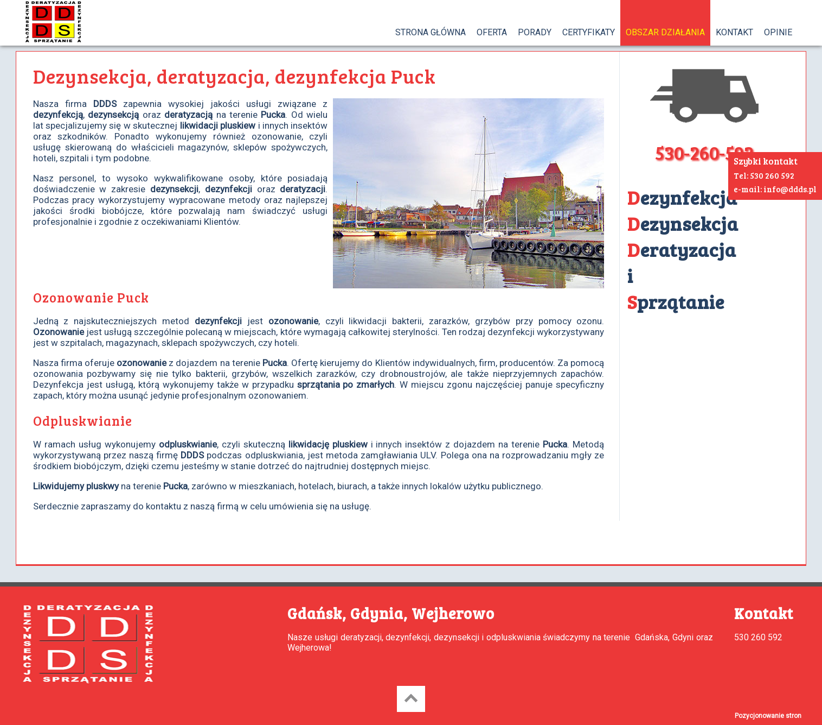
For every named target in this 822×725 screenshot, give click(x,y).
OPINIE (778, 32)
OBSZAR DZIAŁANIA (665, 32)
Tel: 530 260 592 (764, 175)
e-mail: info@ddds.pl (775, 189)
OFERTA (492, 32)
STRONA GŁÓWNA (430, 32)
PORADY (534, 32)
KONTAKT (734, 32)
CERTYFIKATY (588, 32)
